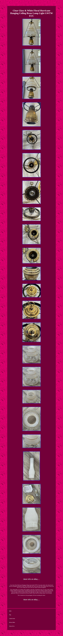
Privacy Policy (12, 622)
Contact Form (12, 618)
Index (10, 611)
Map (10, 614)
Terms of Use (11, 626)
